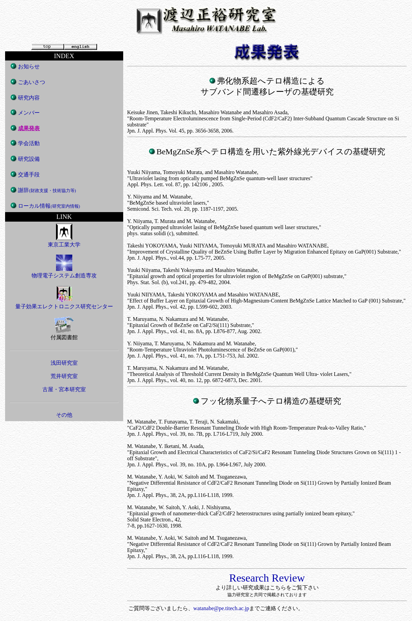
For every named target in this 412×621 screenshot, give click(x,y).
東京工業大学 (64, 241)
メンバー (29, 113)
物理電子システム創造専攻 (64, 272)
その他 (64, 415)
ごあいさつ (31, 82)
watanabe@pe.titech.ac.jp (221, 608)
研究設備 (29, 159)
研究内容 (29, 98)
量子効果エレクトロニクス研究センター (64, 303)
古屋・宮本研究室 (64, 389)
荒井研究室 (64, 376)
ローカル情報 (49, 206)
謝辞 (47, 190)
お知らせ (29, 66)
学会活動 (29, 143)
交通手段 (29, 174)
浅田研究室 (64, 363)
